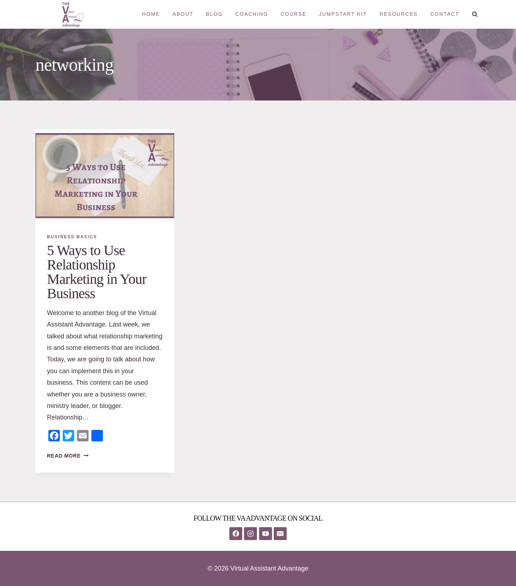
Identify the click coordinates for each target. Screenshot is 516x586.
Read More (68, 456)
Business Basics (72, 236)
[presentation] (104, 175)
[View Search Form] (475, 14)
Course (293, 14)
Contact (444, 14)
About (183, 14)
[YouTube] (265, 533)
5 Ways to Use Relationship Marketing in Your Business (96, 271)
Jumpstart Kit (343, 14)
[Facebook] (235, 533)
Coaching (251, 14)
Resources (398, 14)
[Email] (280, 533)
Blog (214, 14)
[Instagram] (250, 533)
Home (151, 14)
